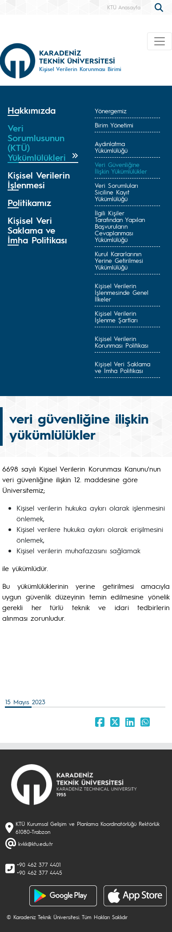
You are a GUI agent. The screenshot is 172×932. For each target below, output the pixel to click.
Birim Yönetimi (114, 125)
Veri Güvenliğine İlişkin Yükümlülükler (121, 167)
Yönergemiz (111, 111)
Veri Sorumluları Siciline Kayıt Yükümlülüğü (116, 191)
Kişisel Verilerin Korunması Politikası (121, 341)
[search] (160, 6)
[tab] (42, 110)
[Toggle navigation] (159, 41)
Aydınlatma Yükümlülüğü (111, 146)
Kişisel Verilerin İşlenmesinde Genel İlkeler (121, 292)
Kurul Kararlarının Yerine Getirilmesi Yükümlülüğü (119, 260)
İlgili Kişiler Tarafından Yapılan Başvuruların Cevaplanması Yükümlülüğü (120, 226)
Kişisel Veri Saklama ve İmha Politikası (122, 367)
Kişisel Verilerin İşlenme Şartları (116, 316)
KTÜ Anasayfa (123, 7)
